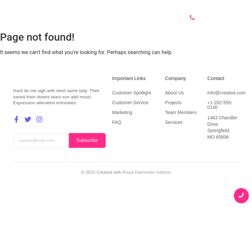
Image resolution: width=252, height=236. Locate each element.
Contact (165, 17)
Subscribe (87, 140)
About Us (107, 17)
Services (137, 17)
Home (81, 17)
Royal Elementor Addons (146, 172)
